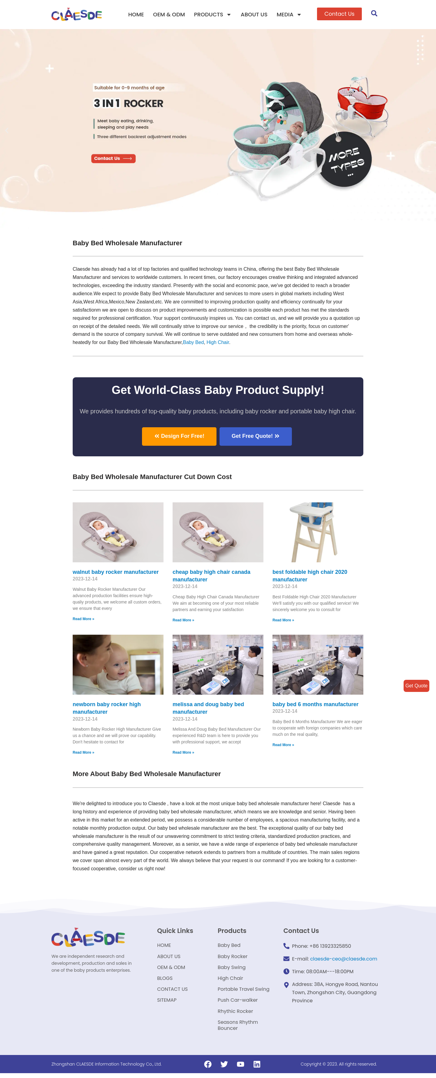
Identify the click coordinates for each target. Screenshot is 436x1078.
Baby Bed (193, 343)
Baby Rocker (233, 957)
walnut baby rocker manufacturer (116, 572)
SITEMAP (167, 1003)
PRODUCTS (213, 14)
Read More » (83, 619)
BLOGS (165, 980)
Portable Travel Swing (243, 992)
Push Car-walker (238, 1003)
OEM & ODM (169, 14)
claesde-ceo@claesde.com (343, 959)
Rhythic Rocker (235, 1015)
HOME (136, 14)
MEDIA (289, 14)
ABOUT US (254, 14)
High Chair (218, 343)
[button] (339, 14)
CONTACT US (172, 992)
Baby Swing (232, 969)
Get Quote (416, 685)
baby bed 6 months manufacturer (315, 704)
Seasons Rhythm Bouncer (238, 1029)
